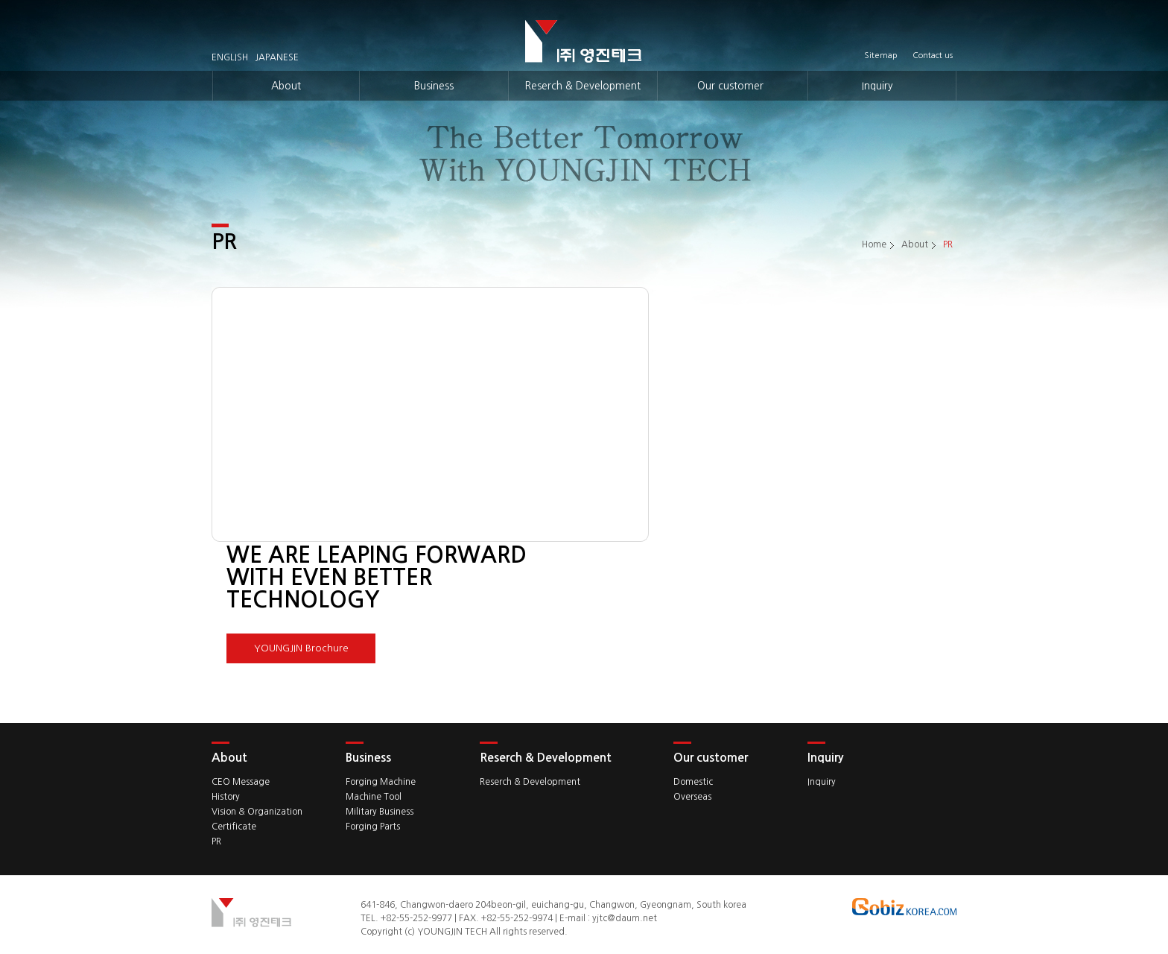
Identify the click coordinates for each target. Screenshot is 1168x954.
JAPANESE (277, 57)
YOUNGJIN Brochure (301, 648)
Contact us (933, 56)
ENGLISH (230, 57)
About (286, 85)
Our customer (730, 85)
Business (434, 85)
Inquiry (877, 85)
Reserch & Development (582, 85)
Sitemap (881, 56)
